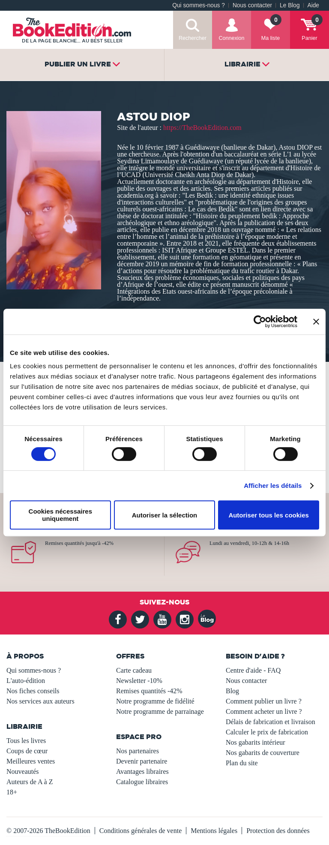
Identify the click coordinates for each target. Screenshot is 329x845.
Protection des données (278, 830)
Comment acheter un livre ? (264, 711)
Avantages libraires (142, 771)
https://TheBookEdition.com (202, 127)
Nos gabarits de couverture (262, 752)
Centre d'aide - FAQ (253, 670)
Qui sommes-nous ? (198, 5)
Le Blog (289, 5)
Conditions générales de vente (140, 830)
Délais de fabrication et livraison (270, 721)
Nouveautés (22, 771)
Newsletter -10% (139, 680)
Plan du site (242, 763)
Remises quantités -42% (149, 691)
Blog (232, 691)
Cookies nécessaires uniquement (60, 515)
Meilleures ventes (30, 761)
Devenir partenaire (141, 761)
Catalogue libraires (142, 781)
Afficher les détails (273, 485)
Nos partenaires (137, 751)
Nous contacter (252, 5)
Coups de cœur (27, 751)
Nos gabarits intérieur (255, 742)
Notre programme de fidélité (155, 701)
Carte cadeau (134, 670)
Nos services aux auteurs (40, 701)
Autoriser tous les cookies (268, 515)
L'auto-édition (25, 680)
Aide (313, 5)
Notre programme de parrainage (160, 711)
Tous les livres (26, 740)
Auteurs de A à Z (29, 781)
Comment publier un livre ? (264, 701)
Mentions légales (214, 830)
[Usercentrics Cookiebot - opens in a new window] (259, 321)
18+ (11, 792)
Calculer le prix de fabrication (267, 732)
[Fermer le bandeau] (316, 322)
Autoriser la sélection (164, 515)
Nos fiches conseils (33, 691)
